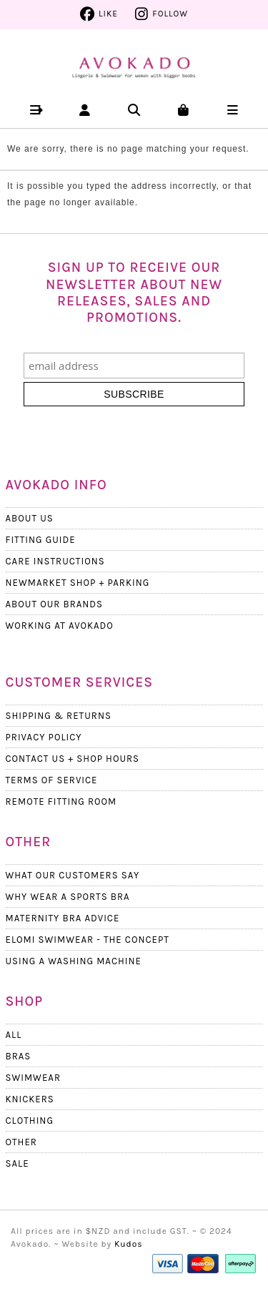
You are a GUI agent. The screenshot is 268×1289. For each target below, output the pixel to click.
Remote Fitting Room (61, 801)
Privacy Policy (44, 737)
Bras (18, 1056)
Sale (17, 1163)
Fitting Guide (41, 539)
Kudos (128, 1244)
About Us (30, 518)
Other (21, 1142)
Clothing (30, 1120)
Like (108, 14)
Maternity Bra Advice (63, 918)
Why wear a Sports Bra (68, 896)
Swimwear (33, 1077)
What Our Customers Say (73, 875)
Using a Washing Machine (74, 961)
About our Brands (55, 604)
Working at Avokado (60, 625)
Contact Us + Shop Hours (73, 758)
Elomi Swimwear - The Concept (87, 939)
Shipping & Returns (58, 715)
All (14, 1034)
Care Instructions (55, 561)
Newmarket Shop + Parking (78, 582)
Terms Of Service (52, 780)
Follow (170, 14)
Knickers (30, 1099)
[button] (35, 109)
